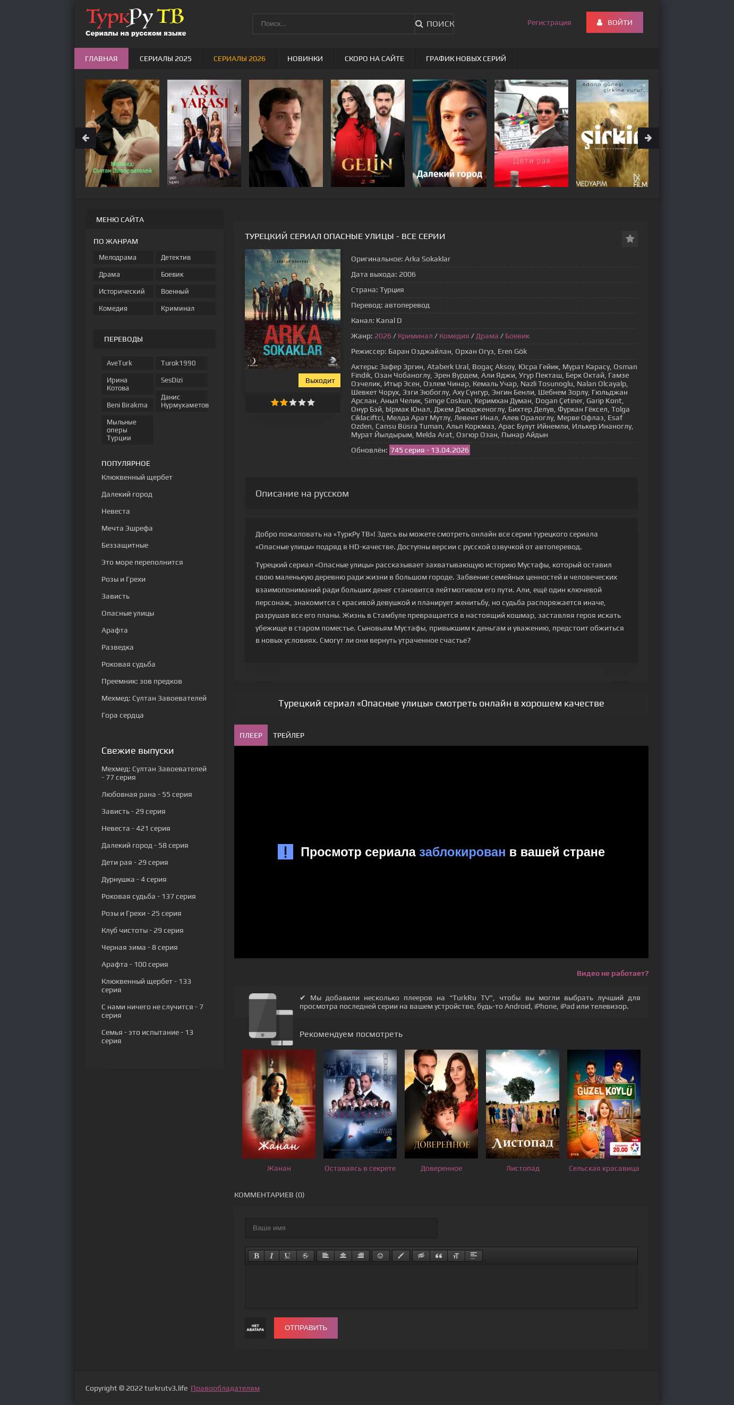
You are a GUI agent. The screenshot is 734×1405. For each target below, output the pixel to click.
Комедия (454, 335)
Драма (487, 335)
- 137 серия (148, 896)
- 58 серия (145, 845)
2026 (382, 335)
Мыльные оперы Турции (121, 430)
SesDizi (172, 380)
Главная (101, 58)
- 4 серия (134, 879)
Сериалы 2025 (166, 58)
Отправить (306, 1328)
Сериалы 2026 (240, 58)
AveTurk (119, 363)
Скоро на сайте (374, 58)
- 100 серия (134, 964)
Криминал (415, 335)
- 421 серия (135, 828)
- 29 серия (133, 811)
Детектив (176, 257)
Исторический (122, 291)
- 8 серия (139, 947)
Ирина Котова (118, 384)
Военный (175, 291)
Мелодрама (117, 257)
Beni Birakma (127, 405)
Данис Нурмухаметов (184, 401)
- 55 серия (146, 794)
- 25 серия (141, 913)
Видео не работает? (612, 973)
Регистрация (549, 22)
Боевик (517, 335)
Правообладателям (225, 1388)
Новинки (305, 58)
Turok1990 (178, 363)
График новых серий (466, 58)
